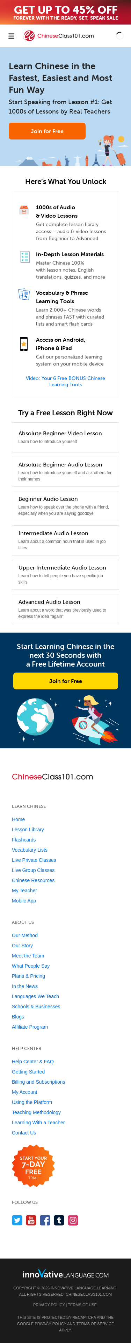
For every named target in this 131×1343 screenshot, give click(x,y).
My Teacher (24, 890)
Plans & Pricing (28, 976)
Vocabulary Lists (30, 850)
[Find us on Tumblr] (59, 1220)
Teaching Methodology (36, 1112)
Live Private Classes (34, 860)
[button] (119, 36)
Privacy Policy (49, 1305)
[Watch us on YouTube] (31, 1220)
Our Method (25, 935)
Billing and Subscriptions (38, 1082)
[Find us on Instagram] (73, 1220)
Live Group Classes (33, 870)
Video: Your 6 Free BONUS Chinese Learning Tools (65, 381)
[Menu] (11, 36)
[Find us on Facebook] (45, 1220)
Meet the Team (28, 956)
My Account (24, 1092)
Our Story (22, 945)
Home (18, 819)
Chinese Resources (33, 880)
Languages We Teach (35, 996)
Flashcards (24, 840)
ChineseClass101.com (89, 1294)
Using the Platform (32, 1102)
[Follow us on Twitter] (17, 1220)
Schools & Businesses (36, 1006)
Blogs (18, 1017)
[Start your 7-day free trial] (33, 1166)
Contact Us (24, 1133)
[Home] (59, 41)
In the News (25, 986)
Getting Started (28, 1072)
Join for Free (47, 131)
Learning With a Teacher (38, 1122)
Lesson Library (28, 829)
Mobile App (24, 901)
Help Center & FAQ (33, 1061)
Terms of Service (95, 1324)
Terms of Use (82, 1305)
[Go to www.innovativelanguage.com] (66, 1273)
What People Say (31, 966)
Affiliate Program (30, 1027)
